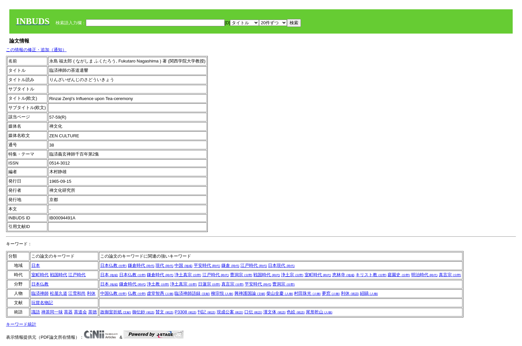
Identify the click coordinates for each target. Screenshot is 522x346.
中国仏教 (113, 293)
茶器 (68, 311)
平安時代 (207, 265)
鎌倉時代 (141, 265)
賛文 (164, 311)
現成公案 (230, 311)
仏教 (137, 293)
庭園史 (399, 274)
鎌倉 (230, 265)
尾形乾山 (319, 311)
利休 (91, 293)
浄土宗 (292, 274)
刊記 (206, 311)
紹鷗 (369, 293)
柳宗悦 (222, 293)
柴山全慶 (279, 293)
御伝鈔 (143, 311)
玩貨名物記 (42, 302)
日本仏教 (113, 265)
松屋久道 (58, 293)
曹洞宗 (241, 274)
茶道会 (80, 311)
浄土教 (158, 284)
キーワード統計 (21, 324)
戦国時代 (58, 274)
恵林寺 (343, 274)
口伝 (253, 311)
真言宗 (450, 274)
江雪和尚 (77, 293)
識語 (35, 311)
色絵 (296, 311)
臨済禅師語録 (192, 293)
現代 (164, 265)
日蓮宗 (209, 284)
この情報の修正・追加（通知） (36, 49)
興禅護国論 (249, 293)
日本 (35, 265)
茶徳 (92, 311)
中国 (183, 265)
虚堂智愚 (160, 293)
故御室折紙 (115, 311)
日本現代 (281, 265)
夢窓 (331, 293)
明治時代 (424, 274)
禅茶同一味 (52, 311)
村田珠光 (307, 293)
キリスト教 (371, 274)
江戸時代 (253, 265)
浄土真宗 (187, 274)
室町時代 (40, 274)
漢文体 (274, 311)
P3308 (185, 311)
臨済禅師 (40, 293)
